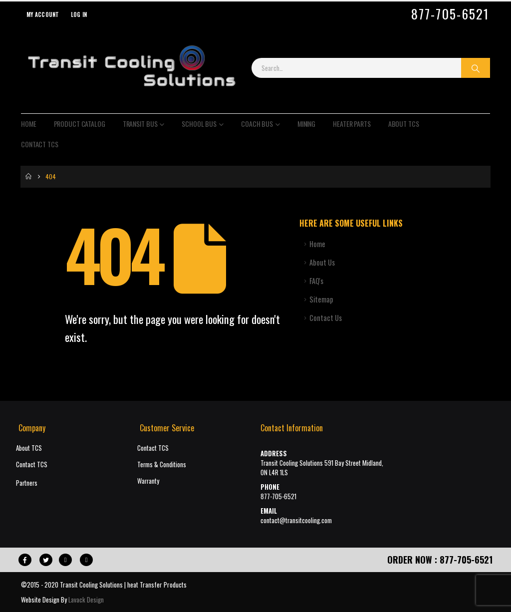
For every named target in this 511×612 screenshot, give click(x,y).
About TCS (403, 123)
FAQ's (316, 281)
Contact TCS (39, 144)
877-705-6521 (450, 14)
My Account (42, 14)
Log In (79, 14)
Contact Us (325, 317)
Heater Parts (352, 123)
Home (28, 123)
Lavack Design (86, 600)
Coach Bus (257, 123)
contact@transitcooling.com (296, 520)
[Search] (475, 68)
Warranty (148, 481)
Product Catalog (79, 123)
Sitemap (321, 299)
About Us (322, 262)
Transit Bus (140, 123)
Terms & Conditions (161, 464)
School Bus (199, 123)
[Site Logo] (131, 68)
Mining (306, 123)
